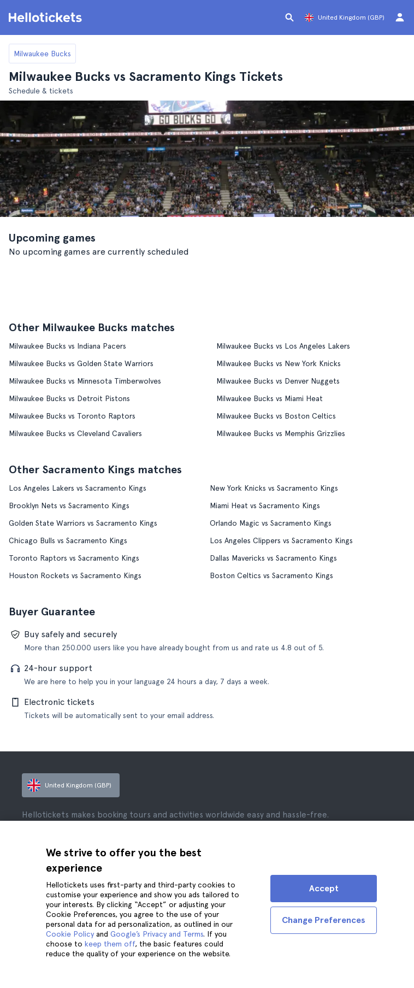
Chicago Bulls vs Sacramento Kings (68, 540)
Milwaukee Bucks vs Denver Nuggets (278, 381)
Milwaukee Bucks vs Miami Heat (269, 398)
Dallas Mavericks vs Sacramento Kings (273, 558)
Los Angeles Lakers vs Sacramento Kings (77, 488)
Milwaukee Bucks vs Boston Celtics (276, 415)
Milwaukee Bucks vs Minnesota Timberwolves (85, 381)
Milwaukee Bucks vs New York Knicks (278, 363)
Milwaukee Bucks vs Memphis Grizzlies (280, 433)
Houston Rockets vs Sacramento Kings (75, 575)
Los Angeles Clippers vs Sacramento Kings (281, 540)
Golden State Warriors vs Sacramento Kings (83, 523)
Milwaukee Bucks (42, 53)
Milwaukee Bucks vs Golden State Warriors (81, 363)
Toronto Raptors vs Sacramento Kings (74, 558)
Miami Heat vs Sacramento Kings (265, 505)
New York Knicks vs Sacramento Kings (274, 488)
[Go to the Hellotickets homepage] (47, 17)
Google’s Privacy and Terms (156, 934)
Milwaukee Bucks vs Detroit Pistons (69, 398)
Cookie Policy (70, 934)
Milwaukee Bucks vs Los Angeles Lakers (283, 346)
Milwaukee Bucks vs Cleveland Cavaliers (75, 433)
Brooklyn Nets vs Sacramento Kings (69, 505)
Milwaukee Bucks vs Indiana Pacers (67, 346)
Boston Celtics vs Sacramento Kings (271, 575)
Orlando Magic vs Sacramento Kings (271, 523)
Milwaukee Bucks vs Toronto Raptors (72, 415)
